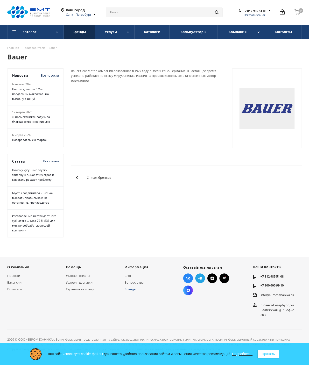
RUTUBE (224, 278)
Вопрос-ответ (135, 282)
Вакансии (14, 282)
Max (188, 290)
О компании (18, 267)
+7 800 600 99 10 (272, 285)
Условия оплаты (78, 275)
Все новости (50, 75)
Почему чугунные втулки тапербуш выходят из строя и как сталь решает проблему (33, 175)
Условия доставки (79, 282)
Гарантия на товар (80, 289)
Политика (14, 289)
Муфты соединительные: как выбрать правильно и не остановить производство (32, 198)
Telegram (200, 278)
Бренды (130, 289)
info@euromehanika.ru (277, 295)
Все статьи (51, 161)
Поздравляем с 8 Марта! (29, 140)
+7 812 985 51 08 (254, 11)
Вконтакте (188, 278)
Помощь (73, 267)
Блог (128, 275)
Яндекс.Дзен (212, 278)
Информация (136, 267)
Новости (13, 275)
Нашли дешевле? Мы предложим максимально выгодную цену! (30, 94)
